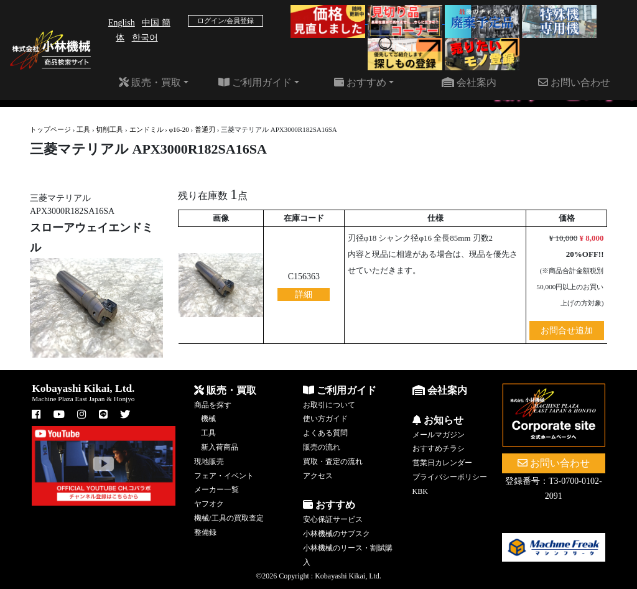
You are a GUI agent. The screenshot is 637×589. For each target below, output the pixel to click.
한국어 (145, 37)
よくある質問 (325, 433)
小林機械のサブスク (336, 533)
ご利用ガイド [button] (255, 82)
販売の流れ (321, 447)
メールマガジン (438, 434)
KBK (420, 491)
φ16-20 (179, 129)
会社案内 (469, 82)
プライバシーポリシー (449, 477)
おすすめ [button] (360, 82)
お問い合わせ (574, 82)
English (121, 22)
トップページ (50, 129)
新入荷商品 (219, 447)
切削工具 (109, 129)
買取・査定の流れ (333, 461)
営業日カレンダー (442, 462)
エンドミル (146, 129)
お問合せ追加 (567, 330)
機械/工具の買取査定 (228, 518)
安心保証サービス (333, 519)
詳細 (303, 294)
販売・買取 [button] (150, 82)
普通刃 (205, 129)
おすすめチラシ (438, 448)
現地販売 (209, 461)
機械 (208, 418)
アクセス (318, 475)
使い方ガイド (325, 418)
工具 (83, 129)
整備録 (205, 532)
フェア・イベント (224, 475)
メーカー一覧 (216, 489)
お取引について (329, 405)
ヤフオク (209, 503)
